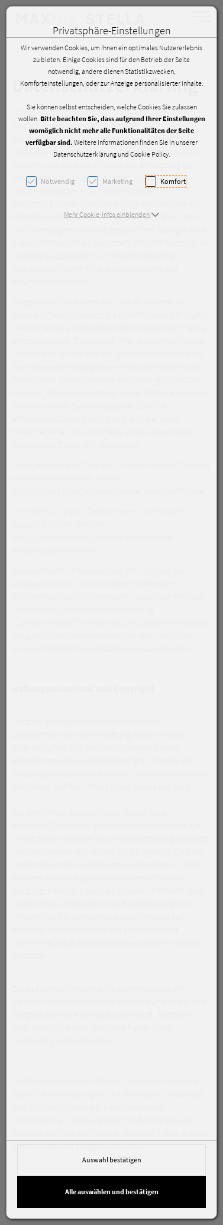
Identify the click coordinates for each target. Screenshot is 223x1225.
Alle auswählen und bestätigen (112, 1191)
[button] (112, 214)
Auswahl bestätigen (111, 1159)
